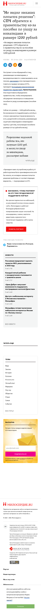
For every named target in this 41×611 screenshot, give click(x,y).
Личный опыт (10, 383)
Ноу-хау (8, 390)
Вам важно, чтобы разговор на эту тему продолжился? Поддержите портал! (21, 193)
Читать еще (29, 161)
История (8, 373)
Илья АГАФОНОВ (30, 60)
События (8, 404)
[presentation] (20, 448)
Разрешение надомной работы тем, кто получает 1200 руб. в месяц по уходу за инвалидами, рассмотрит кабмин (19, 146)
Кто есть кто (9, 380)
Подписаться (20, 454)
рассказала (14, 81)
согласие (22, 458)
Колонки (8, 376)
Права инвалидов (8, 240)
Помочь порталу (16, 229)
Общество (9, 393)
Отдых (7, 397)
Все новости (10, 324)
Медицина (9, 386)
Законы (8, 369)
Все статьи (9, 411)
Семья (7, 400)
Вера (7, 366)
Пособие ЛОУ (19, 240)
